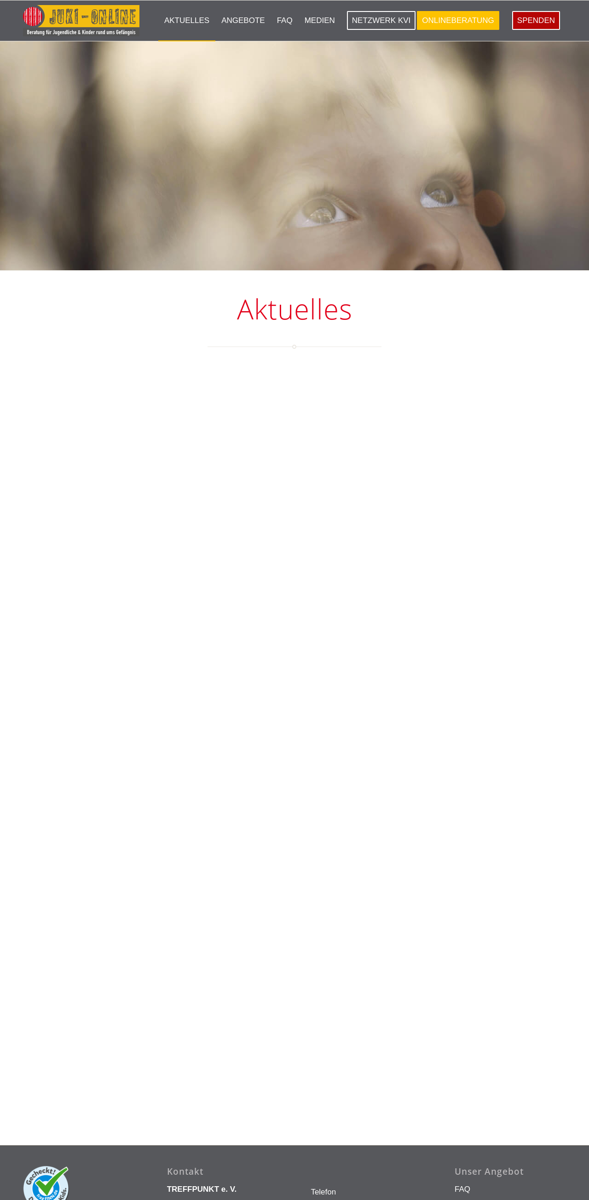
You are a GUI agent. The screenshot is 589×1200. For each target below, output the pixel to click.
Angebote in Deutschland (498, 1107)
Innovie (164, 1186)
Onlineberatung (481, 1068)
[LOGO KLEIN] (81, 20)
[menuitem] (186, 20)
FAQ (462, 1048)
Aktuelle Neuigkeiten (490, 1087)
